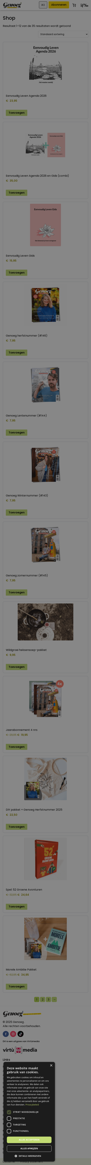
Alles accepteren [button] (29, 1139)
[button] (29, 1156)
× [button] (51, 1065)
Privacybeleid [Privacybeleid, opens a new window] (32, 1104)
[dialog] (45, 582)
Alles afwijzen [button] (29, 1148)
